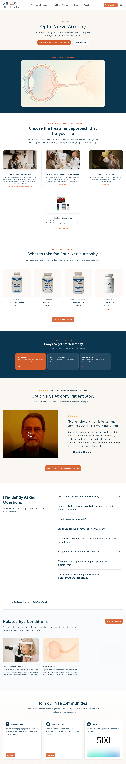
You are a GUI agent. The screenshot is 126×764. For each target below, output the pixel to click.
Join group (10, 755)
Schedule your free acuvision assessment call (54, 42)
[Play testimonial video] (30, 434)
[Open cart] (121, 5)
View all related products (63, 320)
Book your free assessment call (20, 187)
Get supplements (63, 228)
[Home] (11, 5)
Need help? (110, 5)
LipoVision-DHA (78, 302)
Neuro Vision (47, 302)
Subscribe (51, 755)
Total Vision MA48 (17, 302)
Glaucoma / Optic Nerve (13, 666)
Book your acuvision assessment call (63, 468)
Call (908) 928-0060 (81, 42)
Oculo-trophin (109, 302)
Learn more (63, 185)
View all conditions (114, 621)
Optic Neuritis (49, 666)
